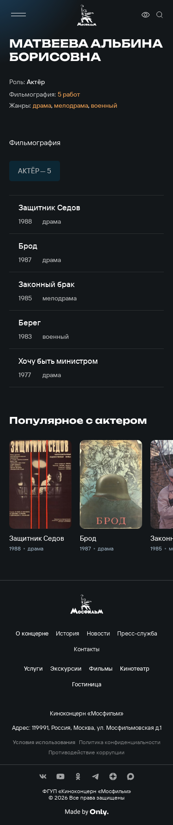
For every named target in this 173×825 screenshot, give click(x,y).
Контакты (87, 649)
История (67, 633)
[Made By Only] (86, 812)
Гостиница (86, 684)
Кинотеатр (134, 668)
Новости (98, 633)
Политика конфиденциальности (120, 742)
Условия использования (44, 742)
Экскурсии (66, 668)
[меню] (18, 15)
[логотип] (86, 15)
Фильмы (101, 668)
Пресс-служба (137, 633)
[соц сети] (43, 776)
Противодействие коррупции (86, 752)
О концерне (32, 633)
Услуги (33, 668)
